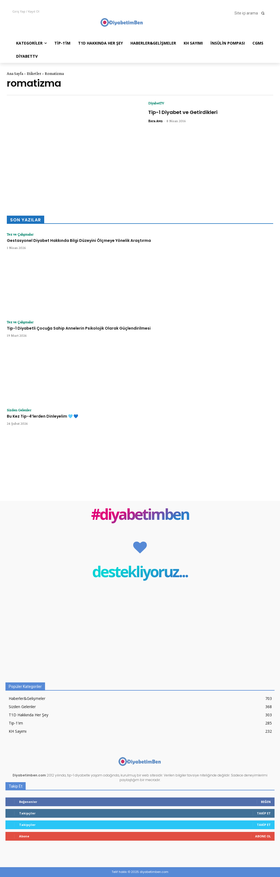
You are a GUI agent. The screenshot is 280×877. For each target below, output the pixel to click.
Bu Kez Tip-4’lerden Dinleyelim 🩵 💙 (42, 416)
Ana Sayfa (15, 73)
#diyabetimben (140, 515)
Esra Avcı (155, 121)
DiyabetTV (156, 103)
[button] (251, 13)
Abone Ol (263, 836)
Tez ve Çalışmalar (20, 234)
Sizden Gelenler (19, 410)
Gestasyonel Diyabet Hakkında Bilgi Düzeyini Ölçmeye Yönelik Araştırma (79, 240)
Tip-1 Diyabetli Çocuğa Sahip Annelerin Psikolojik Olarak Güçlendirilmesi (79, 328)
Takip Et (264, 813)
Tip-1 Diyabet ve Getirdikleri (183, 112)
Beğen (266, 802)
